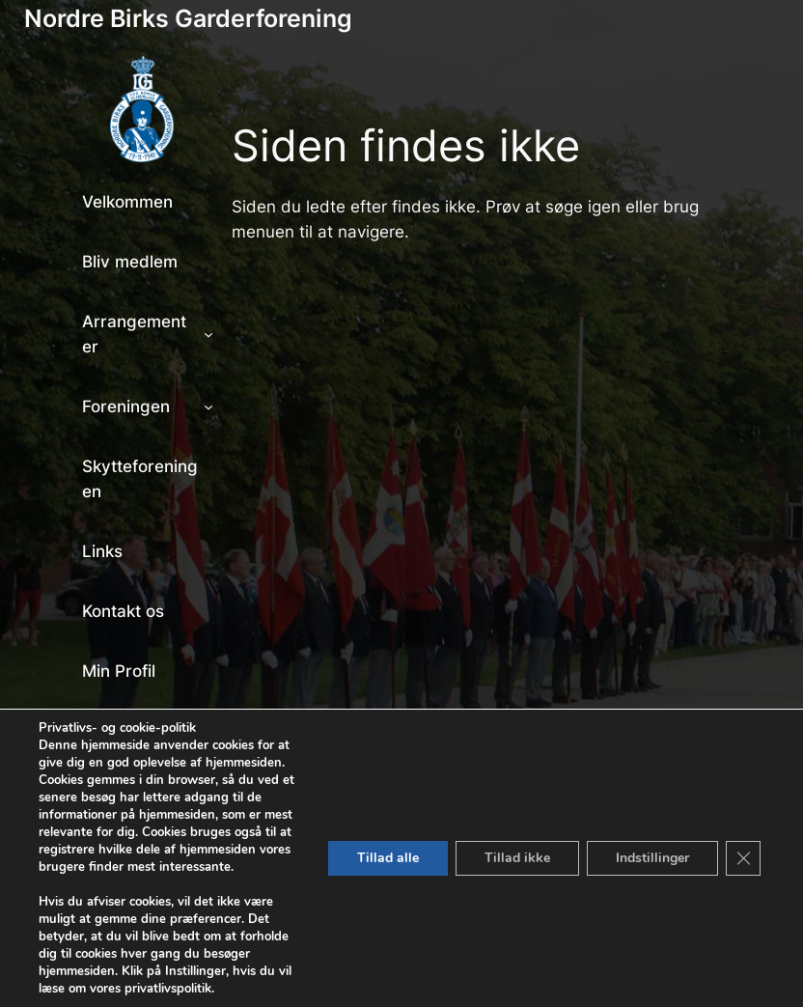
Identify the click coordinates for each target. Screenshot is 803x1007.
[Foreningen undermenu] (208, 406)
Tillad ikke (517, 858)
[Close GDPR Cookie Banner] (743, 858)
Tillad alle (388, 858)
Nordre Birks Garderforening (188, 18)
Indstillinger (652, 858)
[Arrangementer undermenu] (208, 334)
